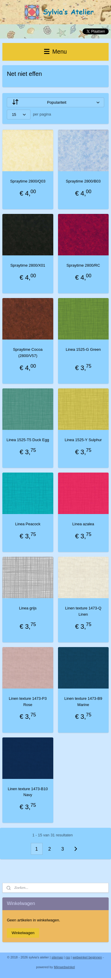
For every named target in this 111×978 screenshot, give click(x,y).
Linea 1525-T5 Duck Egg (28, 440)
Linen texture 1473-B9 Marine (83, 701)
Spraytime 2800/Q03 (27, 181)
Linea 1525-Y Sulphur (83, 440)
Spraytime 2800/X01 (27, 265)
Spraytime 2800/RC (83, 265)
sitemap (57, 957)
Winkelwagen (23, 933)
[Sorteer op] (55, 102)
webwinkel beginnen (87, 957)
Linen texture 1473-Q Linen (83, 611)
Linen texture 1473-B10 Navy (28, 791)
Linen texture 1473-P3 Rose (28, 701)
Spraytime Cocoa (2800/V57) (28, 352)
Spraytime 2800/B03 (83, 181)
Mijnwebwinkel (64, 967)
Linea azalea (83, 524)
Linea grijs (27, 608)
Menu (55, 51)
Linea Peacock (27, 524)
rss (68, 957)
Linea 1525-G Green (83, 349)
